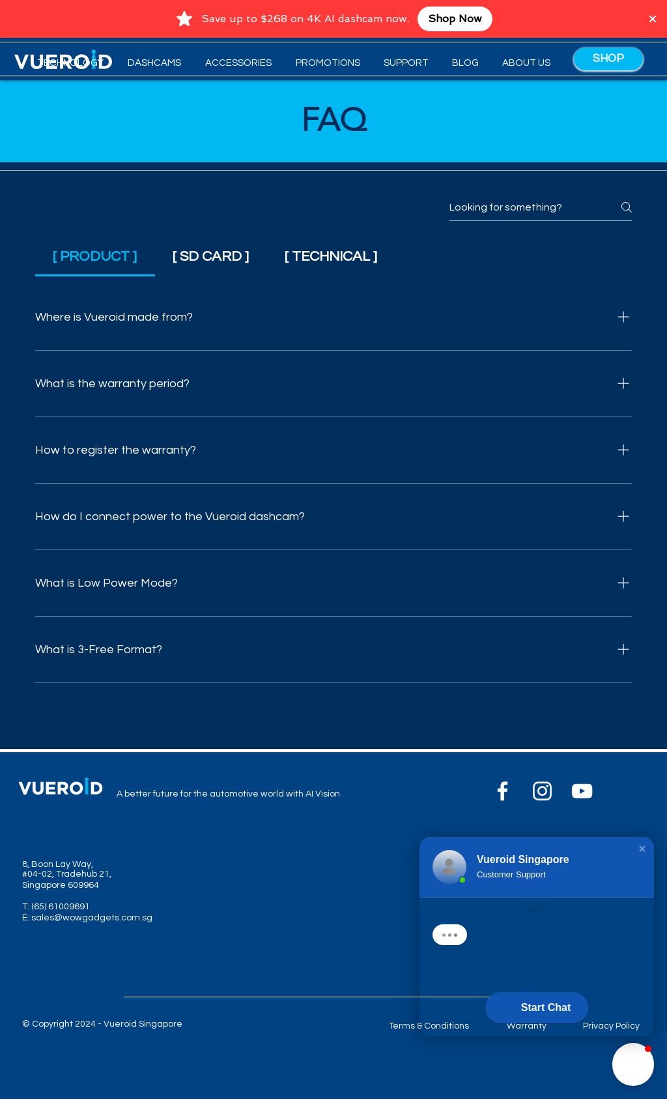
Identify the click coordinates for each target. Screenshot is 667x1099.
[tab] (95, 256)
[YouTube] (582, 791)
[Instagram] (542, 791)
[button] (152, 63)
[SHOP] (608, 59)
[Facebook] (502, 791)
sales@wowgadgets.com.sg (91, 917)
